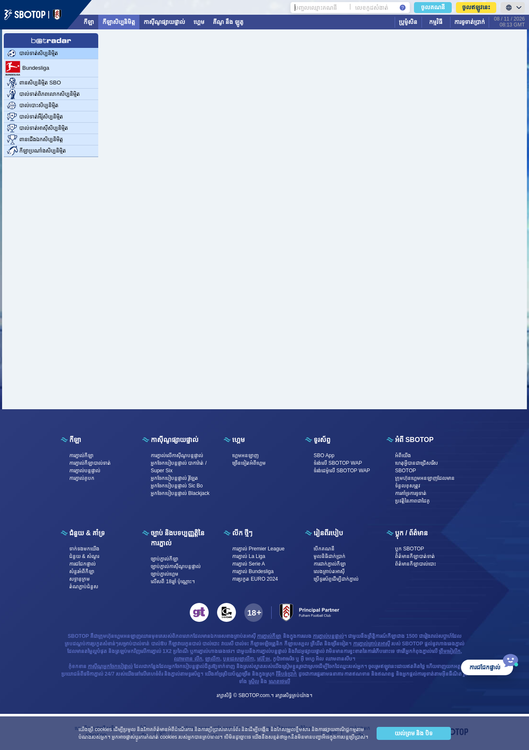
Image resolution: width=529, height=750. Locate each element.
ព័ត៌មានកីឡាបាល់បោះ (415, 564)
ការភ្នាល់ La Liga (248, 556)
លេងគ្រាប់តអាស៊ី (329, 571)
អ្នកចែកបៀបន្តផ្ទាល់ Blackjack (180, 493)
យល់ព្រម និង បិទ (414, 733)
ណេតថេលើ (279, 681)
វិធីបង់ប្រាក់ (286, 674)
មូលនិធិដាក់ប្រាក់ (330, 556)
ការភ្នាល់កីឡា (81, 455)
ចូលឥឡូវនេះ (476, 7)
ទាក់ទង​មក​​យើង (84, 549)
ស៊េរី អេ (263, 659)
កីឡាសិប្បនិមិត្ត (118, 21)
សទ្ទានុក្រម (79, 579)
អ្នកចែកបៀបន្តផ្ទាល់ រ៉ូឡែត (174, 478)
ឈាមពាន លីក (188, 659)
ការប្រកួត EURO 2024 (255, 579)
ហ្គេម (199, 21)
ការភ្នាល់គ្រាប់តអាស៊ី (371, 644)
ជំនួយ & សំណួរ (84, 556)
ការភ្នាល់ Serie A (248, 564)
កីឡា (89, 21)
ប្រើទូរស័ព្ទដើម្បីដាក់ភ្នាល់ (336, 579)
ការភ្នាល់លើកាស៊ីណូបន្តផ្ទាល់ (177, 455)
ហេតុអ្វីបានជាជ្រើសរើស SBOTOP (416, 467)
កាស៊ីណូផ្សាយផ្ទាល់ (164, 21)
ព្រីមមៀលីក (450, 651)
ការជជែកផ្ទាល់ (82, 564)
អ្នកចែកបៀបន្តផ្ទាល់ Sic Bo (177, 486)
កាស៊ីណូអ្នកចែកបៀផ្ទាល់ (110, 666)
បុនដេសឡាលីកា (238, 659)
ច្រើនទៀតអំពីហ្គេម (249, 463)
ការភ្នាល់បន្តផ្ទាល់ (84, 471)
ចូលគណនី (433, 7)
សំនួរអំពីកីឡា (81, 571)
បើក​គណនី (324, 549)
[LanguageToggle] (512, 7)
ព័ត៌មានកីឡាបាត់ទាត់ (415, 556)
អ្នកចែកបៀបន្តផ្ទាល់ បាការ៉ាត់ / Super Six (179, 467)
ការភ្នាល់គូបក (81, 478)
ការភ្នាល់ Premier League (258, 549)
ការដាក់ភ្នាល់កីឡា (330, 564)
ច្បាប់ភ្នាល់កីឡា (164, 559)
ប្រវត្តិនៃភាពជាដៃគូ (412, 501)
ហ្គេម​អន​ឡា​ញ (245, 455)
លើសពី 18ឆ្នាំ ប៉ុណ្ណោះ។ (173, 581)
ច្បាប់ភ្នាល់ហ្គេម (164, 574)
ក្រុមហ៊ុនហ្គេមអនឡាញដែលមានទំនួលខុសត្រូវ (425, 482)
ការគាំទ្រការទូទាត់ (411, 493)
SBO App (324, 455)
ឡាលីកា (212, 659)
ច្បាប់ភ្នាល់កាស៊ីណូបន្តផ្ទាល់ (176, 566)
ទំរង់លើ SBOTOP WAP (338, 463)
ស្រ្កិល (254, 681)
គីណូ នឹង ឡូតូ (228, 21)
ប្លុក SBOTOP (409, 549)
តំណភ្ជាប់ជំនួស (83, 586)
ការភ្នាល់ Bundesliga (253, 571)
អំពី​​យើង (403, 455)
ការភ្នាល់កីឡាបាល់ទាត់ (90, 463)
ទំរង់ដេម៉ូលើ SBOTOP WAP (342, 471)
